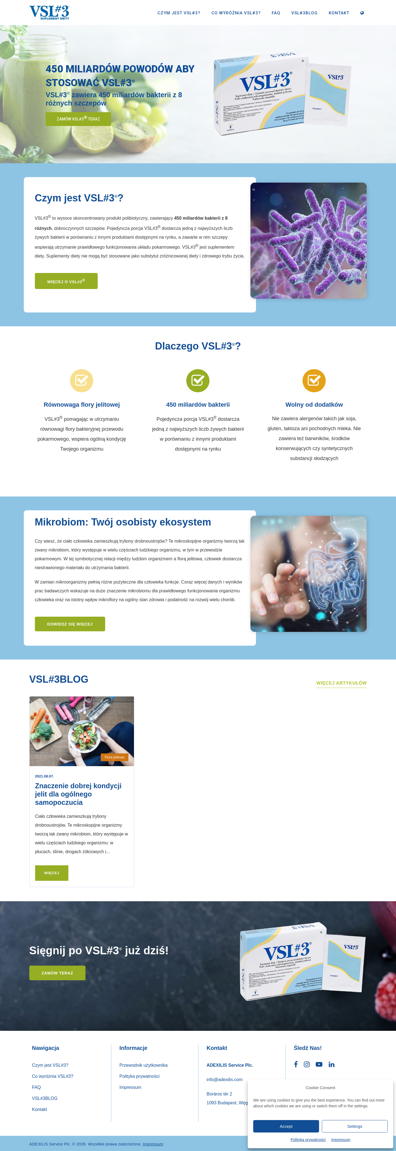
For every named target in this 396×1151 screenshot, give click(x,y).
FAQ (276, 12)
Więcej (51, 873)
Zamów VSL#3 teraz (78, 118)
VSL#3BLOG (304, 12)
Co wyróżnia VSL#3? (236, 12)
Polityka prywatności (308, 1139)
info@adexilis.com (225, 1078)
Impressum (340, 1139)
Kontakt (339, 12)
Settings (354, 1126)
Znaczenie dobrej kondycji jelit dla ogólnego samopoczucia (78, 794)
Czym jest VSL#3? (178, 12)
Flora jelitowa (115, 757)
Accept (286, 1126)
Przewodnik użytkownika (144, 1063)
